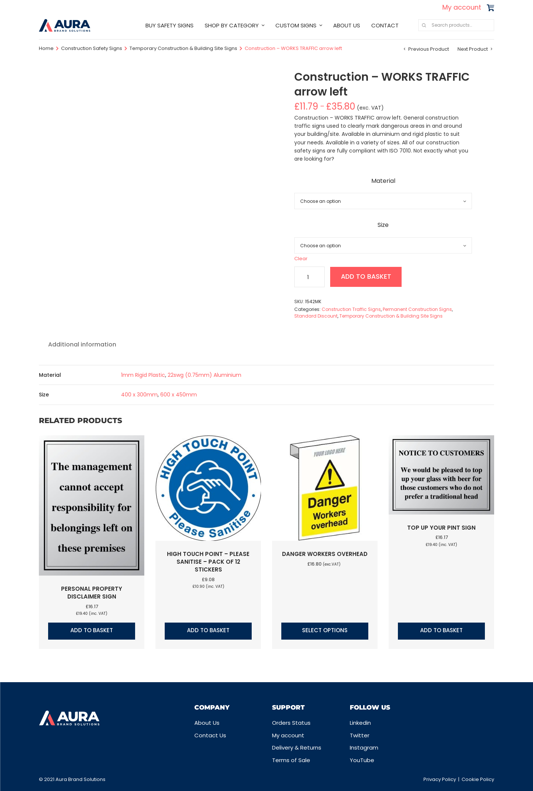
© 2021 (47, 779)
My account (461, 7)
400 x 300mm (139, 394)
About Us (206, 723)
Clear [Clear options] (301, 258)
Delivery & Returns (296, 747)
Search (423, 25)
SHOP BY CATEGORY (232, 25)
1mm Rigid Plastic (143, 375)
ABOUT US (346, 25)
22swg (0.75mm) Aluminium (204, 375)
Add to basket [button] (91, 630)
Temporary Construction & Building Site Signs (183, 48)
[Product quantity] (309, 277)
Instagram (364, 747)
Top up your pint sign (441, 528)
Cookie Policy (478, 779)
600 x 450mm (178, 394)
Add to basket (367, 276)
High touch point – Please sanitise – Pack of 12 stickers (208, 561)
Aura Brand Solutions (80, 779)
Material (383, 181)
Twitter (359, 735)
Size (383, 225)
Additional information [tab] (82, 344)
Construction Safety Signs (91, 48)
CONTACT (385, 25)
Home (46, 48)
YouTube (362, 760)
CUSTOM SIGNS (295, 25)
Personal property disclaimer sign (91, 592)
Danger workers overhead (325, 554)
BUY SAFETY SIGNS (169, 25)
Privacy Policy (439, 779)
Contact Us (210, 735)
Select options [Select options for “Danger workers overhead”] (325, 630)
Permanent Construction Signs (417, 309)
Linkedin (360, 723)
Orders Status (291, 723)
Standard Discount (316, 316)
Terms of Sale (291, 760)
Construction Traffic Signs (351, 309)
